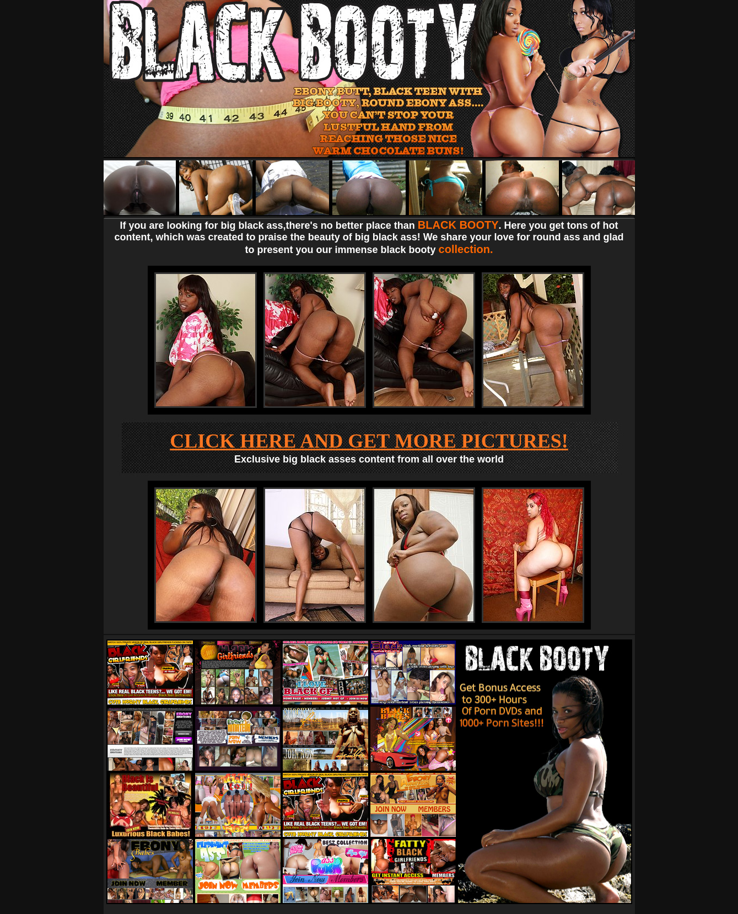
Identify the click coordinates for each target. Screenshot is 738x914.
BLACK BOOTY (458, 225)
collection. (466, 249)
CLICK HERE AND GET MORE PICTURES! (369, 441)
